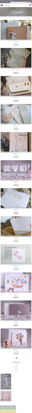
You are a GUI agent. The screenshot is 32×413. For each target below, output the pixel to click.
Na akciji (16, 365)
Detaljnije (16, 213)
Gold (16, 367)
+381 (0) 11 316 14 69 (3, 0)
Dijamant (16, 369)
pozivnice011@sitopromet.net (10, 0)
